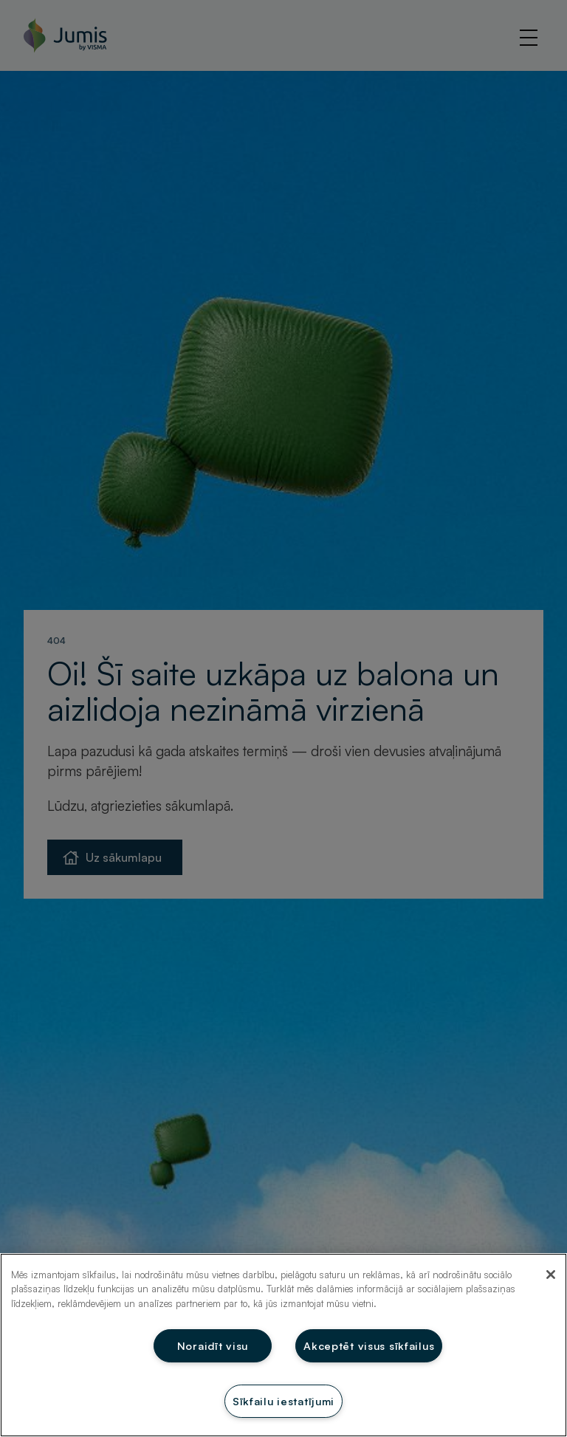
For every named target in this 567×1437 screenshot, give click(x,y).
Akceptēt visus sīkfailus (368, 1345)
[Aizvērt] (551, 1274)
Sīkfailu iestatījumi (283, 1400)
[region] (283, 1345)
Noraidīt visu (212, 1345)
